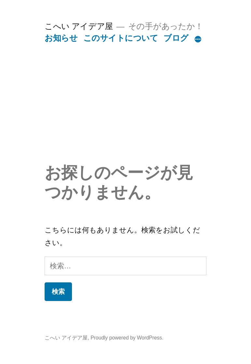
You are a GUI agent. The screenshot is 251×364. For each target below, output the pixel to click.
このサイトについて (120, 38)
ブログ (175, 38)
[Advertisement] (125, 114)
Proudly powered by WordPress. (127, 337)
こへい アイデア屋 (79, 26)
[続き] (198, 39)
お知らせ (61, 38)
